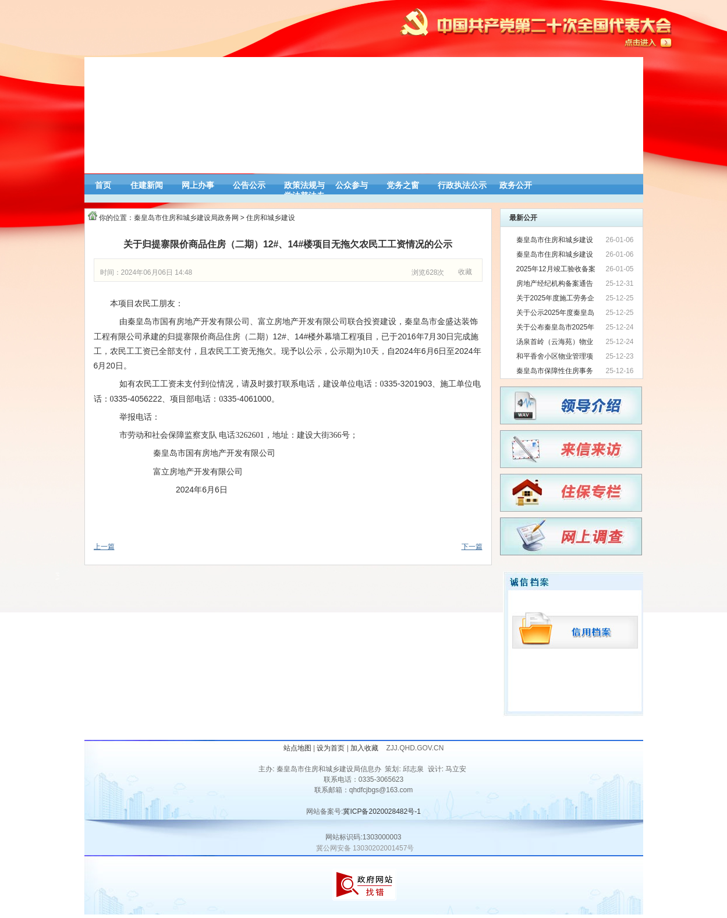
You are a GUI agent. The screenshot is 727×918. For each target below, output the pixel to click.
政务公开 (515, 185)
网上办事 (198, 185)
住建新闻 (146, 185)
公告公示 (249, 185)
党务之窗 (402, 185)
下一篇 (472, 547)
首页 (103, 185)
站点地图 (297, 748)
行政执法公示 (462, 185)
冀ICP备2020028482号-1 (381, 811)
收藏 (465, 272)
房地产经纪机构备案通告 (554, 283)
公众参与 (351, 185)
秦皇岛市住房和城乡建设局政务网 (186, 218)
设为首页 (331, 748)
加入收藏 (365, 748)
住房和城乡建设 (270, 218)
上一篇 (104, 547)
